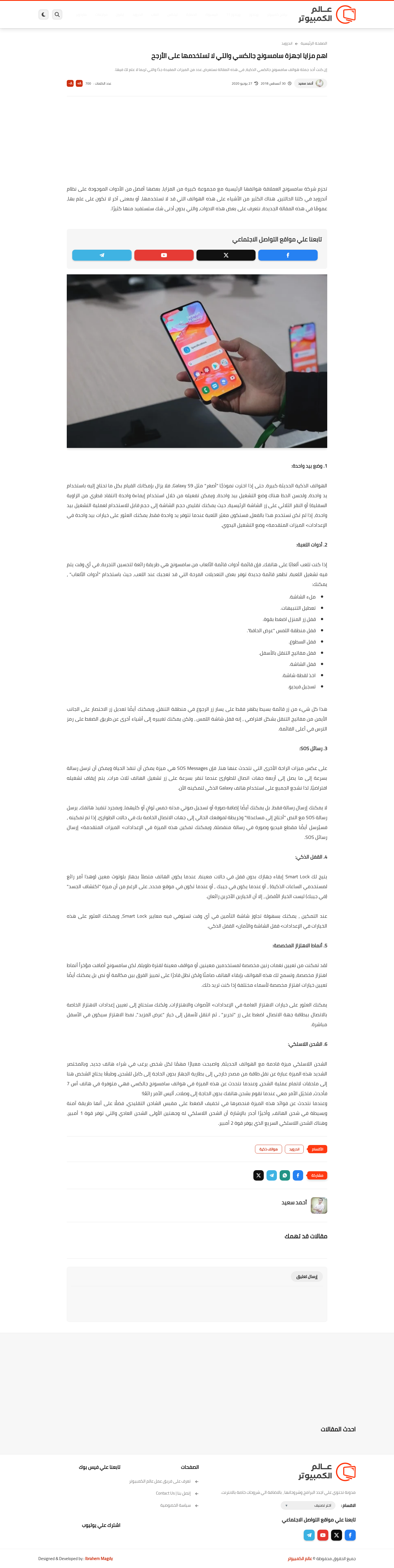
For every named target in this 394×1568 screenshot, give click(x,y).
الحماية (191, 14)
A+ (79, 83)
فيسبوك (211, 14)
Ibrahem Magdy (99, 1559)
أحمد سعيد (305, 83)
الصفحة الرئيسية (314, 43)
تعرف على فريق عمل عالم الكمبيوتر (164, 1481)
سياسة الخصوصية (179, 1505)
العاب (155, 14)
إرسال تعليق (306, 1277)
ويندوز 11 (233, 14)
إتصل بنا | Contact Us (177, 1493)
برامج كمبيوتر (277, 14)
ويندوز (254, 14)
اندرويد (137, 14)
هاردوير (81, 14)
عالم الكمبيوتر (300, 1559)
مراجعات (101, 14)
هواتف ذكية (268, 1149)
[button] (298, 1175)
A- (70, 83)
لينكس (172, 14)
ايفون (120, 14)
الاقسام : (348, 1505)
